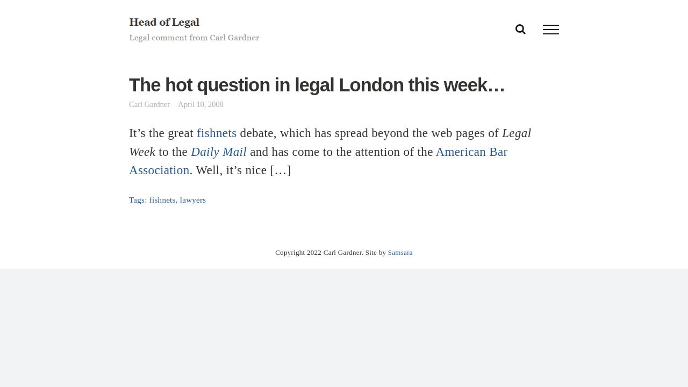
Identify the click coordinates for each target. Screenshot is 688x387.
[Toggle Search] (520, 29)
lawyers (193, 200)
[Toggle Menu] (551, 29)
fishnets (216, 133)
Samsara (400, 252)
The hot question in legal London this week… (317, 85)
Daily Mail (219, 152)
